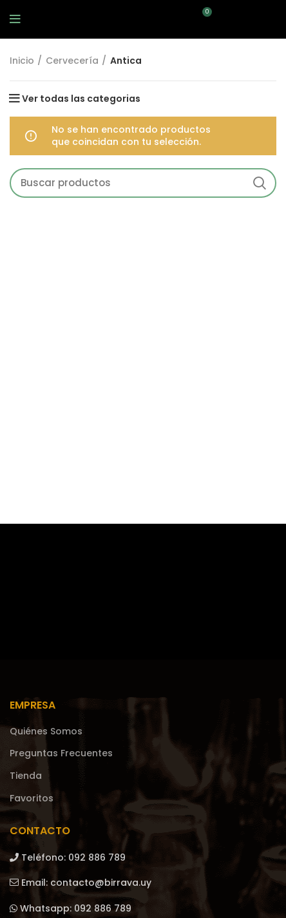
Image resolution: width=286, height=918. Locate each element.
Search (259, 183)
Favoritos (31, 798)
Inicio (22, 61)
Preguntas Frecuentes (61, 753)
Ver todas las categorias (81, 98)
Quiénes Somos (46, 731)
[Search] (143, 183)
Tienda (26, 776)
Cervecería (72, 61)
